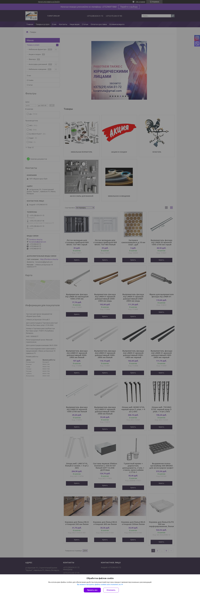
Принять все (92, 590)
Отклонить (111, 590)
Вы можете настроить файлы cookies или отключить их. (99, 584)
